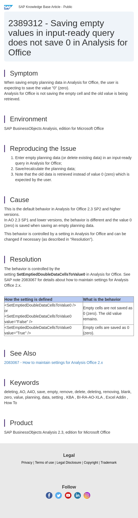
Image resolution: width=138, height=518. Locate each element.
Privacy (27, 463)
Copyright (91, 463)
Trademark (109, 463)
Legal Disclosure (69, 463)
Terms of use (44, 463)
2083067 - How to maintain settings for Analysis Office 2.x (53, 362)
